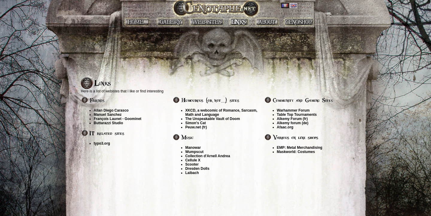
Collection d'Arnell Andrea (207, 156)
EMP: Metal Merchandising (299, 148)
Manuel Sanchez (108, 114)
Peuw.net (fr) (196, 127)
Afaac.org (285, 127)
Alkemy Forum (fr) (292, 119)
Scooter (192, 164)
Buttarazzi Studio (108, 123)
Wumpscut (194, 152)
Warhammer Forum (293, 110)
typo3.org (102, 143)
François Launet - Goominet (117, 119)
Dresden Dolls (197, 168)
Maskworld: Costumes (296, 152)
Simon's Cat (195, 123)
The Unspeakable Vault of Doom (212, 119)
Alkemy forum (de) (292, 123)
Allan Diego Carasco (111, 110)
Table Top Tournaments (297, 114)
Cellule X (193, 160)
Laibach (192, 173)
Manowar (193, 148)
